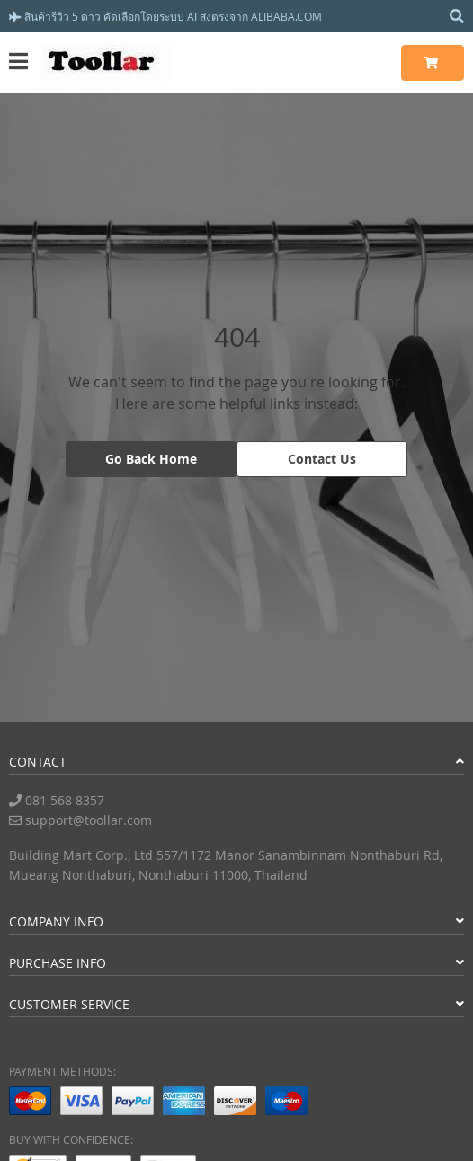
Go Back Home (151, 458)
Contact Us (322, 458)
